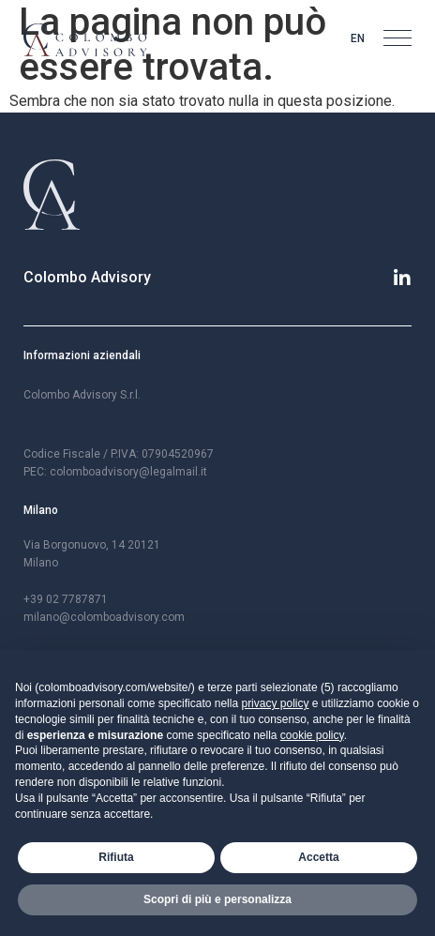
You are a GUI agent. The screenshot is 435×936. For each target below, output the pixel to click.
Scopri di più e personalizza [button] (217, 899)
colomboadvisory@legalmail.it (128, 471)
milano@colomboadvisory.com (104, 617)
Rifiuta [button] (115, 857)
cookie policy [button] (312, 735)
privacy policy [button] (274, 703)
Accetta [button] (318, 857)
